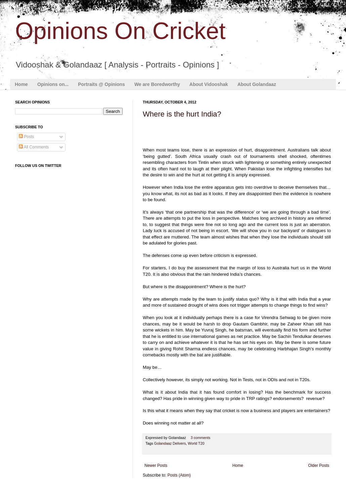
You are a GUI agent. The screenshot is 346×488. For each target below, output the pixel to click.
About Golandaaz (256, 84)
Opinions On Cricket (120, 31)
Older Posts (318, 465)
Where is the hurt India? (182, 114)
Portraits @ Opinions (101, 84)
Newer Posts (155, 465)
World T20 (196, 443)
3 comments (200, 438)
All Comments (34, 147)
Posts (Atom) (178, 475)
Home (21, 84)
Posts (26, 136)
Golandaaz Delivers (170, 443)
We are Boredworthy (157, 84)
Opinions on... (53, 84)
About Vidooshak (208, 84)
